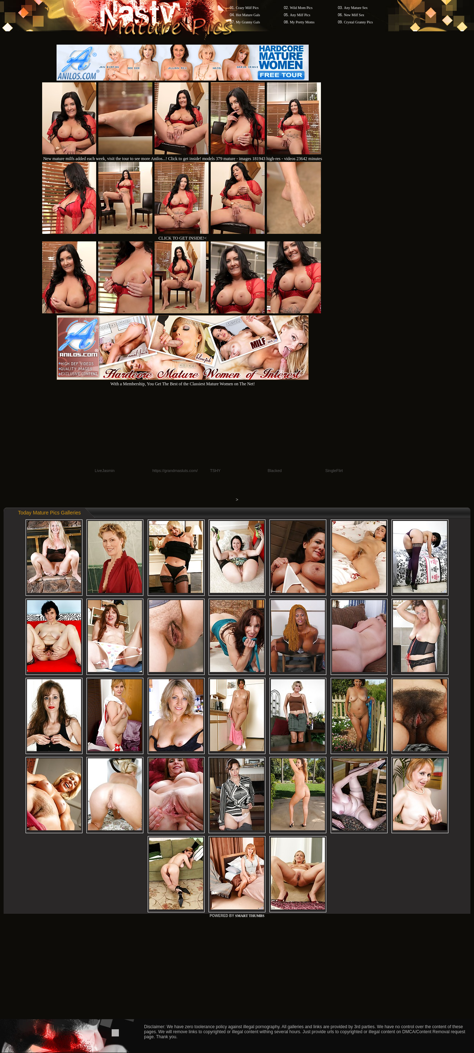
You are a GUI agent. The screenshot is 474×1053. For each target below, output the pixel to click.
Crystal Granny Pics (358, 22)
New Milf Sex (354, 15)
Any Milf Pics (300, 15)
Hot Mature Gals (248, 15)
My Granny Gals (248, 22)
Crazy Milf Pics (247, 8)
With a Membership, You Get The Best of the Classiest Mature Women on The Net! (183, 381)
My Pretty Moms (302, 22)
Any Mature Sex (356, 8)
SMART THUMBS (249, 916)
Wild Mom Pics (301, 8)
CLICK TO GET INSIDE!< (182, 238)
